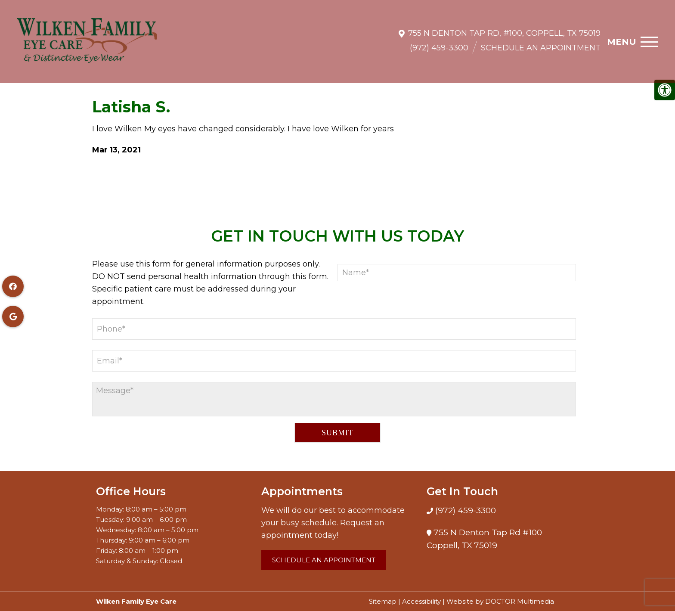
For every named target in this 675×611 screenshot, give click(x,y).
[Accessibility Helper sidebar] (664, 90)
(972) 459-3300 (439, 43)
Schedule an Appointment (541, 43)
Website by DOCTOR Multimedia (500, 601)
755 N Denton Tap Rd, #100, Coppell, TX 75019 (504, 29)
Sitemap (382, 601)
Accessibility (421, 601)
